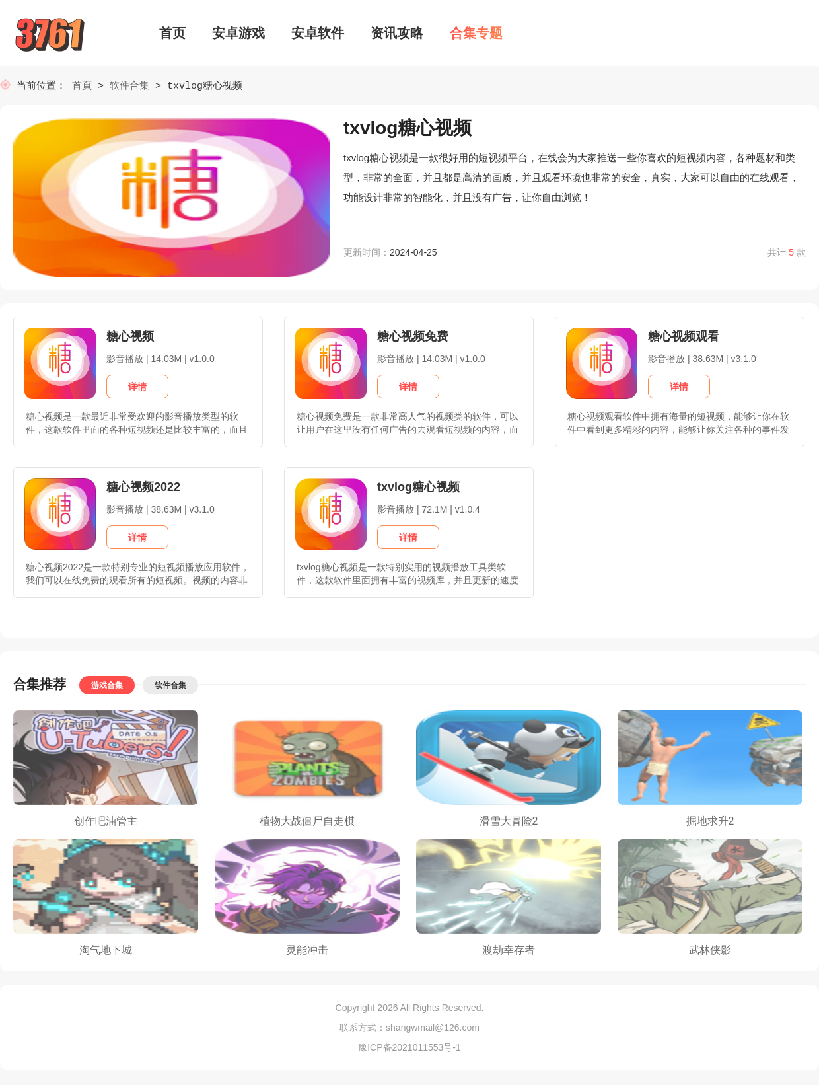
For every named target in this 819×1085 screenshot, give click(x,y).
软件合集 (129, 86)
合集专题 (476, 33)
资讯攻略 (397, 33)
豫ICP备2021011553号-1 (409, 1048)
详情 (137, 388)
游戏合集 (107, 686)
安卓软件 (317, 33)
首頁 (85, 86)
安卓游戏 (238, 33)
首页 (172, 33)
